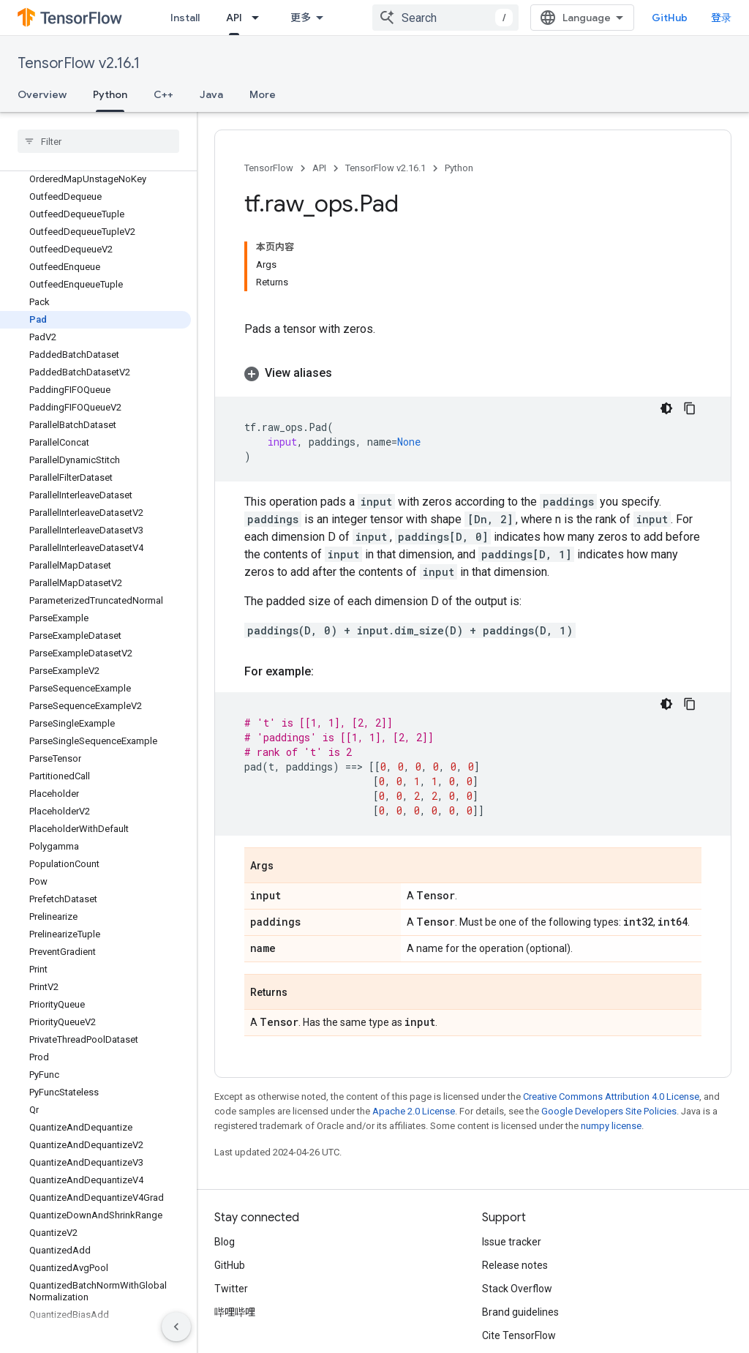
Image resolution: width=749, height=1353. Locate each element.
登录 (721, 17)
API (319, 167)
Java (211, 94)
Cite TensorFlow (519, 1335)
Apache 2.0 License (413, 1111)
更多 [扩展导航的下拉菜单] (300, 17)
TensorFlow (268, 167)
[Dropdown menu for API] (259, 17)
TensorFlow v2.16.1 (79, 63)
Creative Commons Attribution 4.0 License (611, 1096)
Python (459, 167)
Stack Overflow (517, 1288)
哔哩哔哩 (234, 1312)
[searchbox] (98, 141)
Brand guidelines (520, 1312)
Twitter (231, 1288)
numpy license (611, 1125)
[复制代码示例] (689, 408)
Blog (224, 1242)
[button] (472, 373)
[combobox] (445, 17)
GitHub (670, 17)
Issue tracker (511, 1242)
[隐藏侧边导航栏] (176, 1326)
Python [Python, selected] (110, 94)
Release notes (515, 1265)
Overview (42, 94)
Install (185, 17)
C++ (163, 94)
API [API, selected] (234, 17)
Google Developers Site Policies (609, 1111)
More (262, 94)
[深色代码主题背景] (666, 408)
